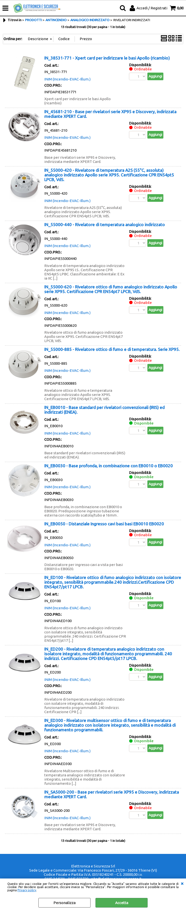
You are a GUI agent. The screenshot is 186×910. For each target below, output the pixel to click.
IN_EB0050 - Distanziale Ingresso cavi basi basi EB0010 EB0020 (104, 523)
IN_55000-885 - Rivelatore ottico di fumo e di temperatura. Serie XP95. (112, 349)
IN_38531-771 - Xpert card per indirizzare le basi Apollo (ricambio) (107, 58)
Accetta (121, 903)
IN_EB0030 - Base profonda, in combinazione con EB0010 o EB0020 (108, 465)
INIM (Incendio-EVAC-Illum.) (67, 79)
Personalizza (64, 903)
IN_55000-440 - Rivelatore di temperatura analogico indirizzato (104, 224)
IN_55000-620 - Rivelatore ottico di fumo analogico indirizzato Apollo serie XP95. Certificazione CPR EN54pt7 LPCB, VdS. (110, 289)
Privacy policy (26, 890)
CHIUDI (182, 883)
